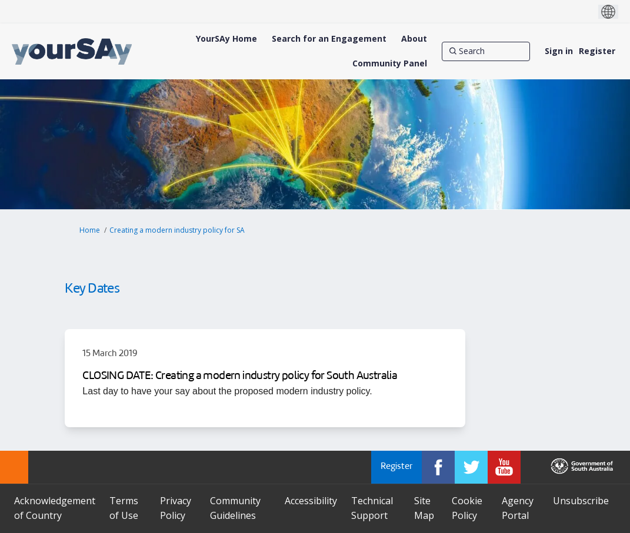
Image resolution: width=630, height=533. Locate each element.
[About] (414, 38)
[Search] (486, 51)
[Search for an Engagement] (329, 38)
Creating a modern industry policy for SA (177, 230)
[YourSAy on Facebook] (438, 467)
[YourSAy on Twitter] (471, 467)
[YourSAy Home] (226, 38)
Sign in (559, 50)
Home (89, 230)
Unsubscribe (581, 500)
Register (597, 50)
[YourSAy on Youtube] (504, 467)
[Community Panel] (389, 63)
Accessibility (311, 500)
